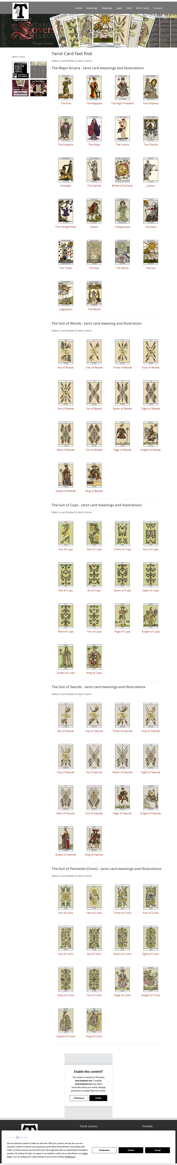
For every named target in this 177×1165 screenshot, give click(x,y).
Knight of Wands (151, 450)
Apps (119, 8)
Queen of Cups (66, 673)
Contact (158, 8)
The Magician (94, 103)
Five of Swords (65, 772)
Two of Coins (94, 913)
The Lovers (122, 144)
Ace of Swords (65, 731)
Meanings (92, 8)
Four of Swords (151, 731)
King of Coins (94, 1036)
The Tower (65, 268)
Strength (65, 185)
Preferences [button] (70, 1157)
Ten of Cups (94, 631)
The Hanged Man (65, 227)
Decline (131, 1150)
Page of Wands (122, 450)
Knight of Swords (150, 813)
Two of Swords (94, 731)
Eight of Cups (151, 590)
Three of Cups (122, 549)
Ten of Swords (94, 813)
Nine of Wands (66, 450)
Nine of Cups (66, 631)
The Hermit (94, 185)
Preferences (104, 1150)
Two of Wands (94, 367)
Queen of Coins (65, 1036)
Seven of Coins (122, 954)
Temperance (122, 227)
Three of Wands (122, 367)
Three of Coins (122, 913)
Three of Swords (122, 731)
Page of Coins (122, 995)
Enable (98, 1098)
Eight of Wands (151, 408)
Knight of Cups (151, 631)
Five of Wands (65, 408)
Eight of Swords (150, 772)
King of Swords (94, 854)
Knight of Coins (150, 995)
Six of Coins (94, 954)
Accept (158, 1150)
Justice (151, 185)
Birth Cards (142, 8)
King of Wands (94, 491)
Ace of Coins (65, 913)
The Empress (151, 103)
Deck (129, 8)
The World (94, 309)
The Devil (150, 227)
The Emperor (66, 144)
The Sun (151, 268)
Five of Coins (65, 954)
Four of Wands (151, 367)
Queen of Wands (66, 491)
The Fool (65, 103)
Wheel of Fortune (122, 185)
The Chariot (151, 144)
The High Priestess (122, 103)
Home (79, 8)
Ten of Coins (94, 995)
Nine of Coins (66, 995)
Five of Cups (65, 590)
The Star (94, 268)
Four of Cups (150, 549)
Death (94, 227)
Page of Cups (122, 631)
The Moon (122, 268)
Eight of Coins (150, 954)
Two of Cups (94, 549)
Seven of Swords (122, 772)
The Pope (94, 144)
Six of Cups (94, 590)
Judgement (65, 309)
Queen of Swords (65, 854)
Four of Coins (151, 913)
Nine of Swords (65, 813)
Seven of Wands (122, 408)
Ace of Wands (66, 367)
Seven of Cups (122, 590)
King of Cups (94, 673)
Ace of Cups (66, 549)
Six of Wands (94, 408)
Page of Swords (122, 813)
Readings (107, 8)
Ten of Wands (94, 450)
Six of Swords (94, 772)
